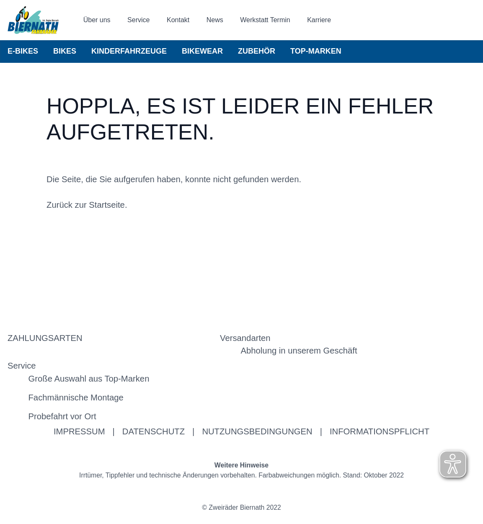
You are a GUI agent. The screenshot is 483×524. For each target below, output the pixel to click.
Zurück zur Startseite (85, 204)
